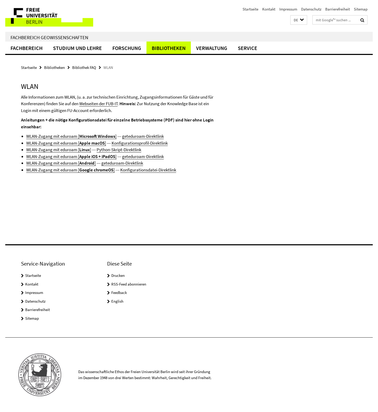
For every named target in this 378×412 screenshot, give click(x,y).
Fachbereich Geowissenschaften (49, 37)
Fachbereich (26, 48)
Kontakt (268, 9)
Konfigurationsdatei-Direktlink (148, 170)
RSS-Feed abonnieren (128, 284)
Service (247, 48)
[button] (298, 20)
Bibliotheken (169, 48)
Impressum (288, 9)
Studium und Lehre (77, 48)
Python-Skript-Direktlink (119, 149)
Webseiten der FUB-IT (98, 103)
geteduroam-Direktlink (143, 136)
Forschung (126, 48)
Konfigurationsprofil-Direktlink (140, 143)
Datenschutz (311, 9)
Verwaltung (211, 48)
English (117, 301)
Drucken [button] (118, 275)
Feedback (119, 292)
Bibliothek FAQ (84, 67)
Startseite (250, 9)
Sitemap (361, 9)
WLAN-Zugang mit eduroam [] (71, 136)
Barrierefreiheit (337, 9)
